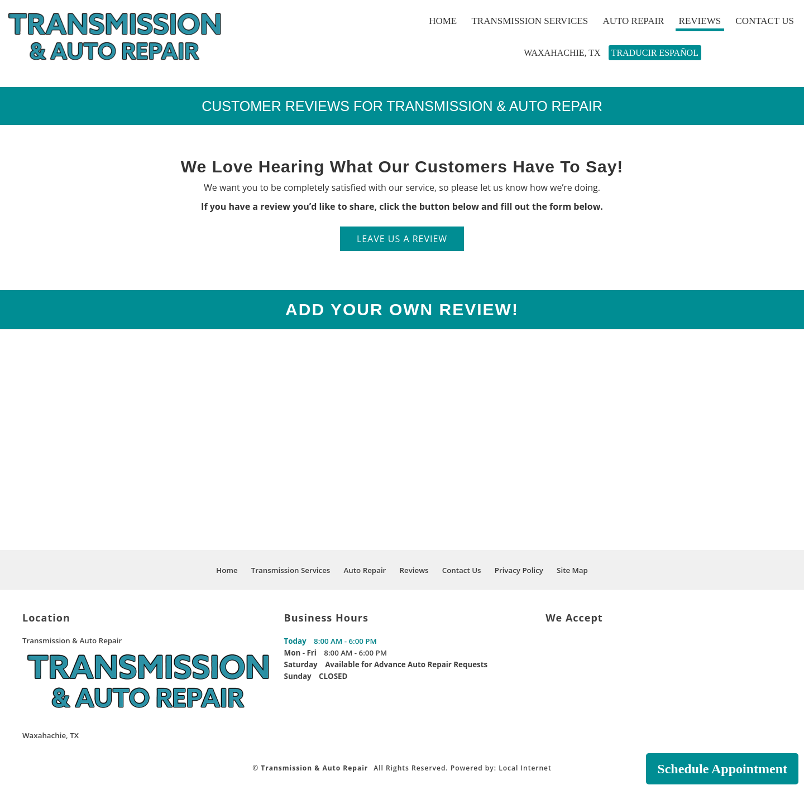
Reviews (698, 21)
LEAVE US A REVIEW (402, 239)
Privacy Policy (519, 570)
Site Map (572, 570)
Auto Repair (631, 21)
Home (441, 21)
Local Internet (525, 768)
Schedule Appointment (722, 769)
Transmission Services (528, 21)
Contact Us (763, 21)
